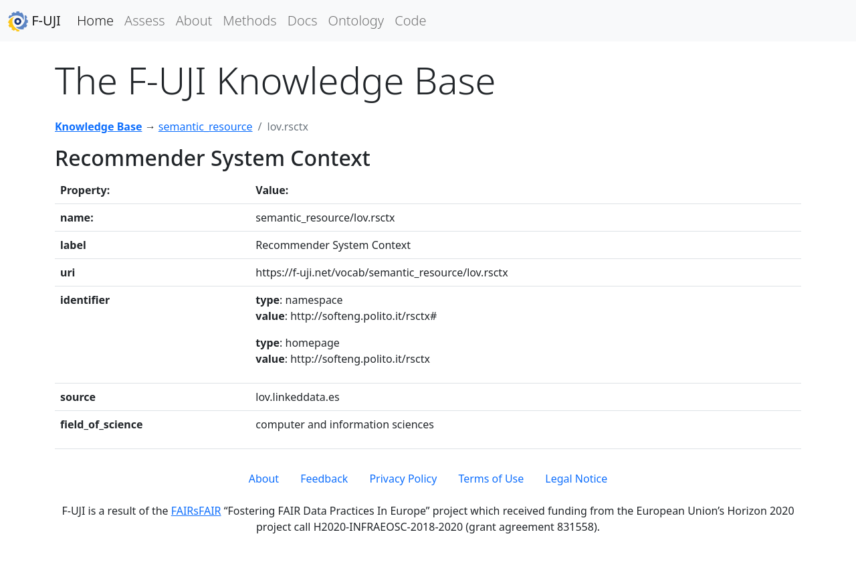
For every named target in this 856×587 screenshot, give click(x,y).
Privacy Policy (403, 478)
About (194, 20)
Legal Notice (576, 478)
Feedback (324, 478)
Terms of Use (491, 478)
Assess (144, 20)
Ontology (356, 20)
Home (95, 20)
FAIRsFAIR (196, 510)
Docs (303, 20)
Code (410, 20)
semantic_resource (205, 126)
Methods (249, 20)
